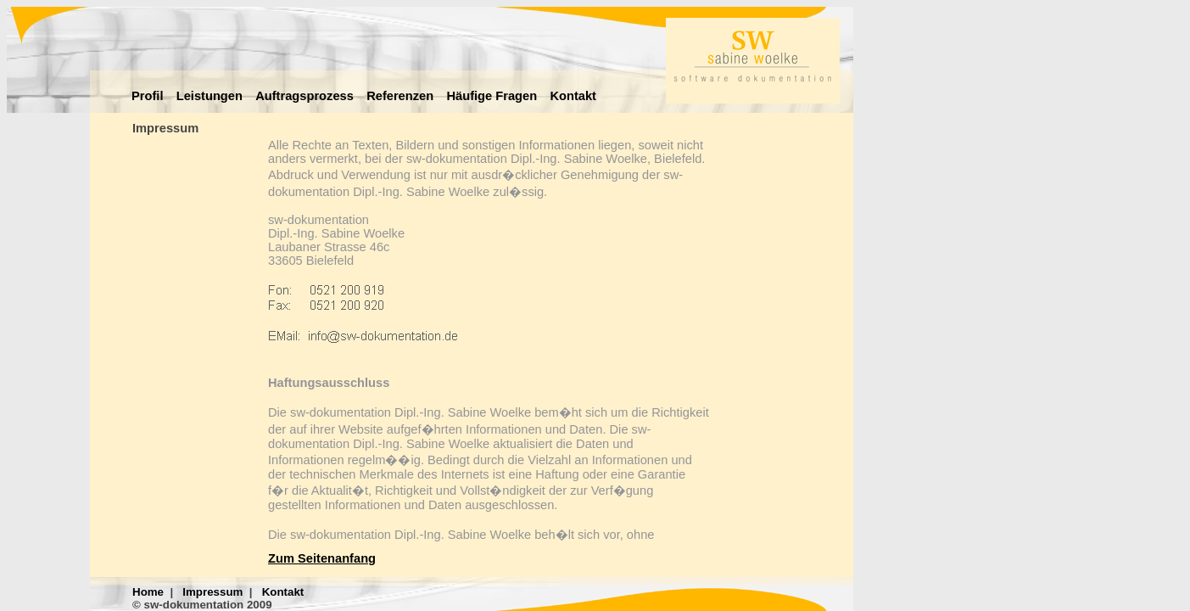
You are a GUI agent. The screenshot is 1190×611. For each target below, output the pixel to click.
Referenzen (399, 96)
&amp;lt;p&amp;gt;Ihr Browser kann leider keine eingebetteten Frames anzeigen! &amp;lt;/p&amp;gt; (488, 339)
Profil (147, 96)
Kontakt (573, 96)
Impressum (212, 592)
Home (148, 592)
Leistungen (209, 96)
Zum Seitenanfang (322, 558)
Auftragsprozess (304, 96)
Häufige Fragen (491, 96)
